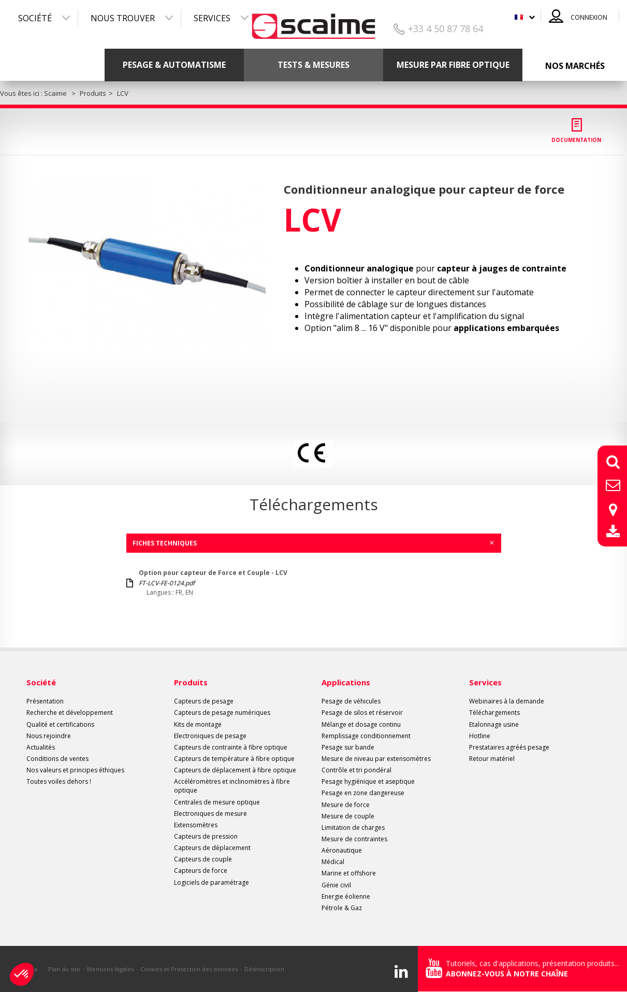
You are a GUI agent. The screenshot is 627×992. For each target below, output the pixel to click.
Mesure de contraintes (354, 839)
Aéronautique (342, 850)
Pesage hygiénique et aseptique (368, 781)
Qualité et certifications (60, 724)
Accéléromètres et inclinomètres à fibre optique (232, 786)
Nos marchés (575, 65)
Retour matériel (492, 758)
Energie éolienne (346, 896)
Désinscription (264, 969)
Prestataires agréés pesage (509, 747)
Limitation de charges (353, 827)
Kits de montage (198, 724)
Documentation (576, 139)
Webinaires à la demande (506, 701)
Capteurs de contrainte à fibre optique (230, 747)
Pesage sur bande (348, 747)
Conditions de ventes (57, 758)
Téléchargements (494, 712)
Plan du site (64, 969)
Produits (191, 682)
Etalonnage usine (494, 724)
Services (212, 18)
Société (35, 18)
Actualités (40, 747)
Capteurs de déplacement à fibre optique (235, 770)
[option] (146, 266)
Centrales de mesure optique (217, 802)
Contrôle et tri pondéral (356, 770)
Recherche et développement (69, 712)
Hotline (479, 735)
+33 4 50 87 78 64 (445, 28)
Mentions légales (110, 969)
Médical (333, 861)
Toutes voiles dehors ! (58, 781)
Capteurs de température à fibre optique (234, 758)
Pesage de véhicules (351, 701)
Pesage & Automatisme (174, 64)
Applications (346, 682)
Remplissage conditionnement (366, 735)
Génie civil (336, 885)
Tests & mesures (313, 64)
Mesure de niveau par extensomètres (376, 758)
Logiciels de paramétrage (211, 882)
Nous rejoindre (48, 735)
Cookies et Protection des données (189, 969)
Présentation (45, 701)
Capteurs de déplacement (212, 847)
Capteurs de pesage (204, 701)
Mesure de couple (348, 816)
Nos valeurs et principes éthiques (75, 770)
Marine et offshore (349, 873)
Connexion (589, 17)
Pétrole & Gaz (342, 907)
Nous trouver (123, 18)
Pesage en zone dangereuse (363, 792)
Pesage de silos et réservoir (362, 712)
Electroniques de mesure (210, 813)
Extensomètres (195, 825)
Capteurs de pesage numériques (222, 712)
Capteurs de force (200, 870)
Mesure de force (346, 804)
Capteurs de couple (203, 859)
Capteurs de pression (206, 836)
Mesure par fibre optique (453, 64)
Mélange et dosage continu (361, 724)
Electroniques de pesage (210, 735)
